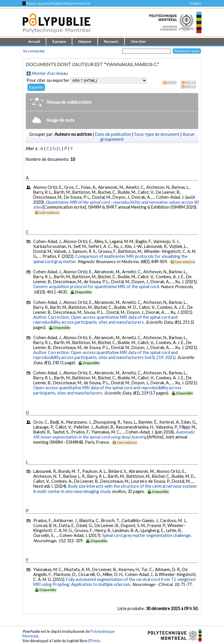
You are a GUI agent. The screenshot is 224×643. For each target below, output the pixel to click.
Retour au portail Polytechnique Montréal (56, 3)
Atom (171, 82)
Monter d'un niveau (50, 73)
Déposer (85, 41)
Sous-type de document (156, 134)
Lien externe (46, 212)
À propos (59, 41)
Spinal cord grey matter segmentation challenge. (147, 535)
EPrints (94, 640)
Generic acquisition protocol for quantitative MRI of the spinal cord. (96, 286)
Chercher (138, 41)
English (196, 3)
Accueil (34, 41)
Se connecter (34, 51)
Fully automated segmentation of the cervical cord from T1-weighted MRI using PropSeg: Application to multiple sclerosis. (114, 582)
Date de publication (113, 134)
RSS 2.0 (190, 87)
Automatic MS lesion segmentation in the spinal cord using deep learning (114, 434)
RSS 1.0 (190, 82)
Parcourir (111, 41)
